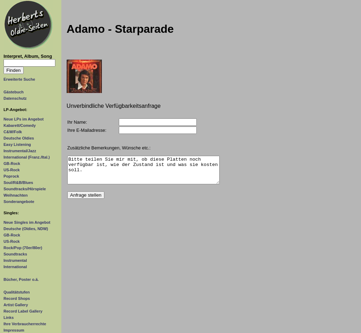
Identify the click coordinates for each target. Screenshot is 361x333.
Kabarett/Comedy (20, 125)
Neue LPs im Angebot (24, 119)
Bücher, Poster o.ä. (21, 279)
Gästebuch (14, 92)
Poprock (11, 176)
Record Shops (17, 298)
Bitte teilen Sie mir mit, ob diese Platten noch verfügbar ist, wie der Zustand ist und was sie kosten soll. (143, 173)
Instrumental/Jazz (20, 151)
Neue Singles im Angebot (27, 222)
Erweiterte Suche (19, 79)
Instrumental (15, 260)
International (15, 267)
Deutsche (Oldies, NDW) (26, 229)
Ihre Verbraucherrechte (25, 324)
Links (9, 317)
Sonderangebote (19, 201)
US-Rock (12, 170)
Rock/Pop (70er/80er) (23, 248)
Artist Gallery (16, 305)
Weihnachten (15, 195)
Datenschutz (15, 98)
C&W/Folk (13, 132)
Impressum (14, 330)
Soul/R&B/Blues (18, 182)
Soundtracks (15, 254)
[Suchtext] (29, 63)
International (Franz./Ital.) (27, 157)
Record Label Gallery (23, 311)
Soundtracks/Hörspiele (25, 189)
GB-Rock (12, 163)
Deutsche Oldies (19, 138)
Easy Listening (17, 144)
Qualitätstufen (17, 292)
